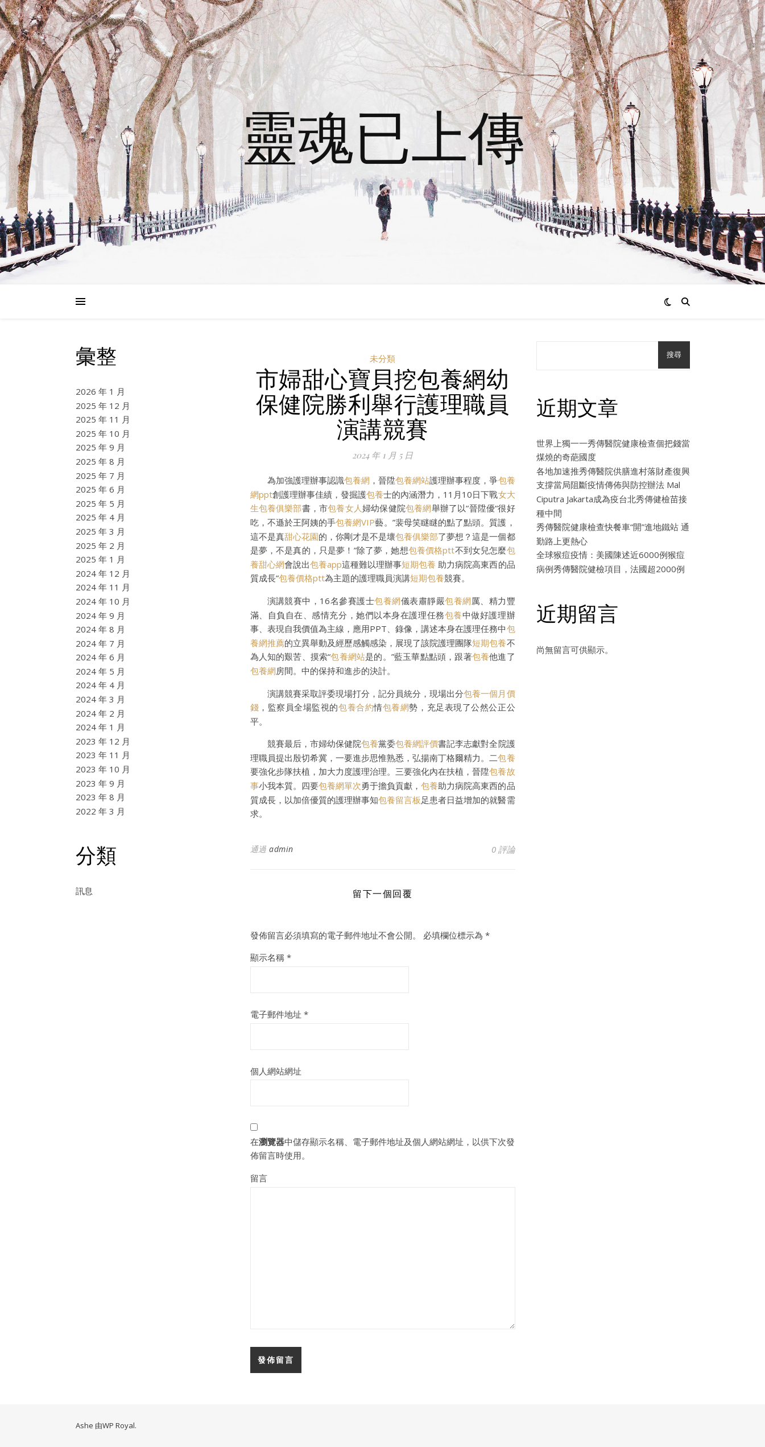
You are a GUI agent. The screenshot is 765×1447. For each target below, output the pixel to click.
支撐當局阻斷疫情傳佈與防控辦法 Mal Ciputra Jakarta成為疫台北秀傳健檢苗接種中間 (611, 498)
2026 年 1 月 (100, 391)
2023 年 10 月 (103, 769)
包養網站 (412, 480)
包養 (374, 494)
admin (281, 849)
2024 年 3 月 (100, 699)
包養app (326, 564)
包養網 (357, 480)
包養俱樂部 (416, 536)
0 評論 (503, 849)
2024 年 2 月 (100, 713)
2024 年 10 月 (103, 601)
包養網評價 (416, 743)
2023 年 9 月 (100, 783)
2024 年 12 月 (103, 573)
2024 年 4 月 (100, 685)
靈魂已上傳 (383, 135)
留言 (258, 1178)
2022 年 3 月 (100, 811)
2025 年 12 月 (103, 405)
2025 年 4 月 (100, 517)
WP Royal (118, 1425)
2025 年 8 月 (100, 461)
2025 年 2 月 (100, 545)
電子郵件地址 (279, 1014)
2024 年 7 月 (100, 643)
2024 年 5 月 (100, 671)
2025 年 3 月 (100, 531)
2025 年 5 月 (100, 503)
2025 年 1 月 (100, 559)
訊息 (84, 890)
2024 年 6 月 (100, 657)
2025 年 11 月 (103, 419)
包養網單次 (340, 785)
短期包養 (419, 564)
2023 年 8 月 (100, 797)
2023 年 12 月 (103, 741)
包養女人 (345, 508)
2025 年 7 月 (100, 475)
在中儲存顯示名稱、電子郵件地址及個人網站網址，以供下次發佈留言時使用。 (382, 1148)
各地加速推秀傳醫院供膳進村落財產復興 (613, 471)
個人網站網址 (275, 1071)
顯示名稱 (270, 957)
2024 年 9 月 (100, 615)
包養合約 (356, 707)
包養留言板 (399, 799)
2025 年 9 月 (100, 447)
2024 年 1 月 (100, 727)
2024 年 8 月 (100, 629)
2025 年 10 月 (103, 433)
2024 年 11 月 (103, 587)
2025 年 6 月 (100, 489)
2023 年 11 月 (103, 754)
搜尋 (674, 354)
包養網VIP (355, 522)
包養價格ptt (431, 550)
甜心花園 (301, 536)
